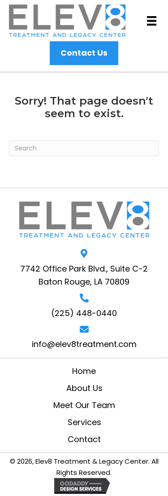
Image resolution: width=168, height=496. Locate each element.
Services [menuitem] (84, 422)
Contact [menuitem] (84, 439)
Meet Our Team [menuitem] (84, 405)
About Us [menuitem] (84, 388)
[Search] (84, 148)
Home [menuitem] (84, 371)
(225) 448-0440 (84, 313)
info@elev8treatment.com (84, 344)
